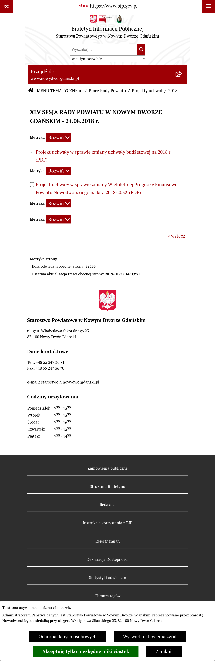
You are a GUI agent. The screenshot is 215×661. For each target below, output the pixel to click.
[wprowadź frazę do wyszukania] (104, 49)
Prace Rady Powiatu (107, 90)
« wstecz (176, 236)
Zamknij (164, 651)
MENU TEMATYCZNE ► (60, 90)
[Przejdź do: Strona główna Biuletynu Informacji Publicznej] (31, 91)
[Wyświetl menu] (208, 6)
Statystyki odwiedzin (107, 577)
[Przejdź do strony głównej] (107, 28)
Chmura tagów (108, 595)
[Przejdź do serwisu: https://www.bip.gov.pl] (107, 6)
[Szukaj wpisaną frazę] (141, 49)
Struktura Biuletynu (107, 486)
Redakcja (107, 504)
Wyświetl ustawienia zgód (149, 637)
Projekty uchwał (147, 90)
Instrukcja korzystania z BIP (107, 522)
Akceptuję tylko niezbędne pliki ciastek (85, 651)
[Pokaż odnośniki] (6, 6)
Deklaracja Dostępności (107, 559)
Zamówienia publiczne (107, 468)
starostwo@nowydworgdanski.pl (70, 382)
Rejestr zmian (107, 541)
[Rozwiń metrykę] (58, 137)
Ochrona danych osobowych (68, 637)
